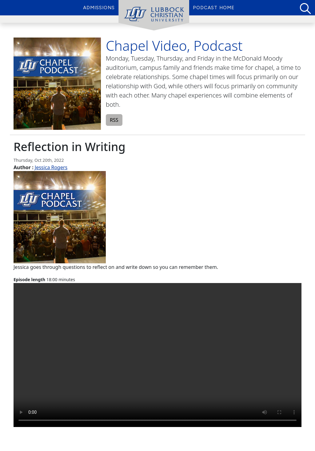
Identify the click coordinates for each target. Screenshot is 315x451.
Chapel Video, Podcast (174, 45)
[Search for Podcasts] (305, 7)
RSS (114, 120)
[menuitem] (153, 15)
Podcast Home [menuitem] (213, 7)
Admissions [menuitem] (99, 7)
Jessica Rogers (51, 167)
